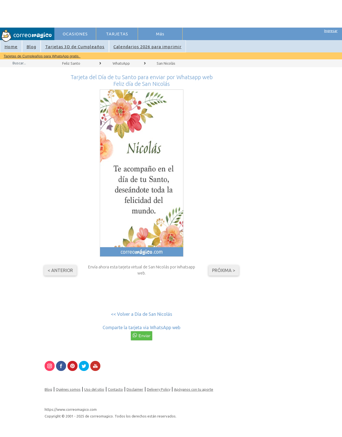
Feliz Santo (71, 63)
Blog (31, 46)
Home (11, 46)
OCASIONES (75, 33)
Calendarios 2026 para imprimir (147, 46)
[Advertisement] (156, 12)
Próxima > (223, 270)
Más (160, 33)
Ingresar (331, 31)
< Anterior (60, 270)
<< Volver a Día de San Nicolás (141, 314)
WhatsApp (121, 63)
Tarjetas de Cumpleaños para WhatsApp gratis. (42, 56)
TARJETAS (117, 33)
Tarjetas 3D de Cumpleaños (75, 46)
